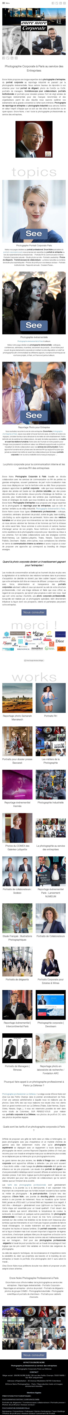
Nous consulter (34, 612)
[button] (2, 657)
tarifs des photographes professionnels (27, 1185)
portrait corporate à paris (12, 252)
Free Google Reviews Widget (33, 660)
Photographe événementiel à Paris (30, 341)
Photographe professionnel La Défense (19, 1094)
